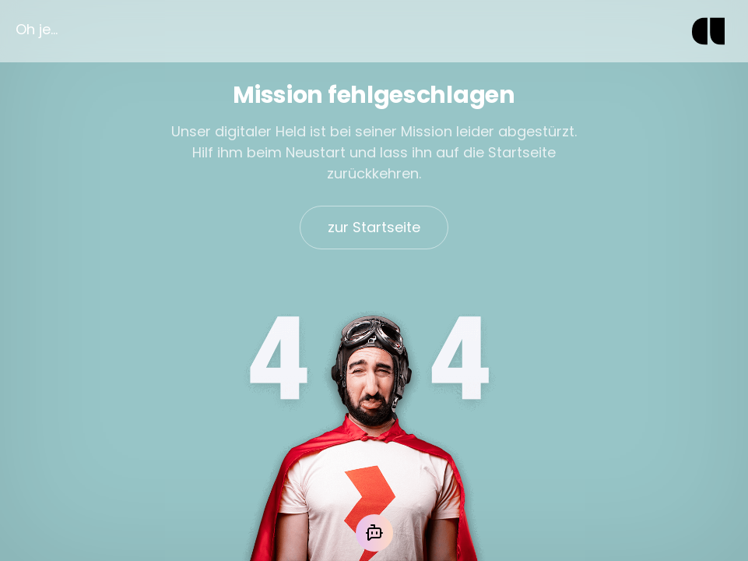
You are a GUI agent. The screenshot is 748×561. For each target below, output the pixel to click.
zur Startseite (374, 227)
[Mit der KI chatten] (374, 533)
